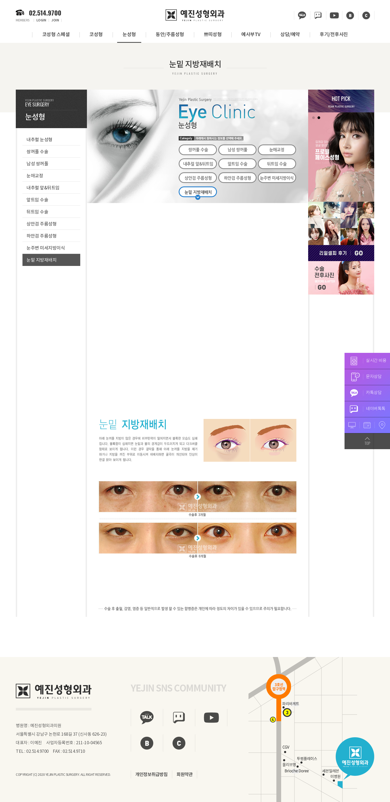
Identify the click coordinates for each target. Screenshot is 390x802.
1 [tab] (313, 117)
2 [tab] (319, 117)
